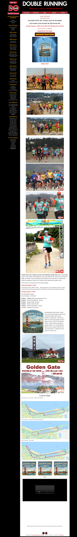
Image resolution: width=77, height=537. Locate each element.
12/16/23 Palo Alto (13, 56)
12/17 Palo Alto (13, 63)
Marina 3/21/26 (13, 34)
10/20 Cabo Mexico (13, 94)
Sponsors (13, 29)
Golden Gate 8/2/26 (13, 27)
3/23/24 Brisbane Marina (13, 55)
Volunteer (13, 22)
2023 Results (13, 59)
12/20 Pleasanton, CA (13, 118)
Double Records (13, 139)
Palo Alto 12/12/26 (13, 36)
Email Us (62, 535)
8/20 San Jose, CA (13, 131)
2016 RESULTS (13, 116)
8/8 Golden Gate (13, 76)
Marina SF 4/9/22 (13, 69)
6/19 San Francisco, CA (13, 128)
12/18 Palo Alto (13, 70)
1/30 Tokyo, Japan (13, 119)
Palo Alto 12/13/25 (13, 42)
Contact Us (13, 144)
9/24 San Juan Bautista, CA (13, 132)
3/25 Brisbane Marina (13, 62)
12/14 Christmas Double (13, 82)
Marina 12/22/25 (13, 48)
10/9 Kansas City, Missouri (13, 133)
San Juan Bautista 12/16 (13, 99)
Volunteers (13, 28)
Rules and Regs (13, 140)
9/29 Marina (13, 86)
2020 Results (13, 79)
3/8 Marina (13, 80)
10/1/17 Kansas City (13, 111)
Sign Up (13, 20)
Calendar (13, 114)
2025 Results (13, 45)
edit (45, 531)
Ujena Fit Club (13, 147)
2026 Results (13, 39)
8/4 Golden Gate (13, 87)
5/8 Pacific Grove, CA (13, 127)
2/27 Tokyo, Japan (13, 122)
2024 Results (13, 52)
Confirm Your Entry (13, 21)
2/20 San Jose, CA (13, 121)
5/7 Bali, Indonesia (13, 126)
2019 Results (13, 84)
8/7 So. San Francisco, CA (13, 130)
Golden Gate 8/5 (13, 97)
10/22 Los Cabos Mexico (13, 135)
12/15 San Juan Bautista (13, 90)
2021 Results (13, 73)
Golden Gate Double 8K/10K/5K (13, 17)
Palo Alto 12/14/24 (13, 49)
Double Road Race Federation (38, 535)
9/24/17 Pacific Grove (13, 110)
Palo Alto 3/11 (13, 98)
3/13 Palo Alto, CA (13, 123)
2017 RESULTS (13, 102)
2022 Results (13, 66)
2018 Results (13, 92)
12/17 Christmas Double (13, 104)
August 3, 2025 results (45, 16)
